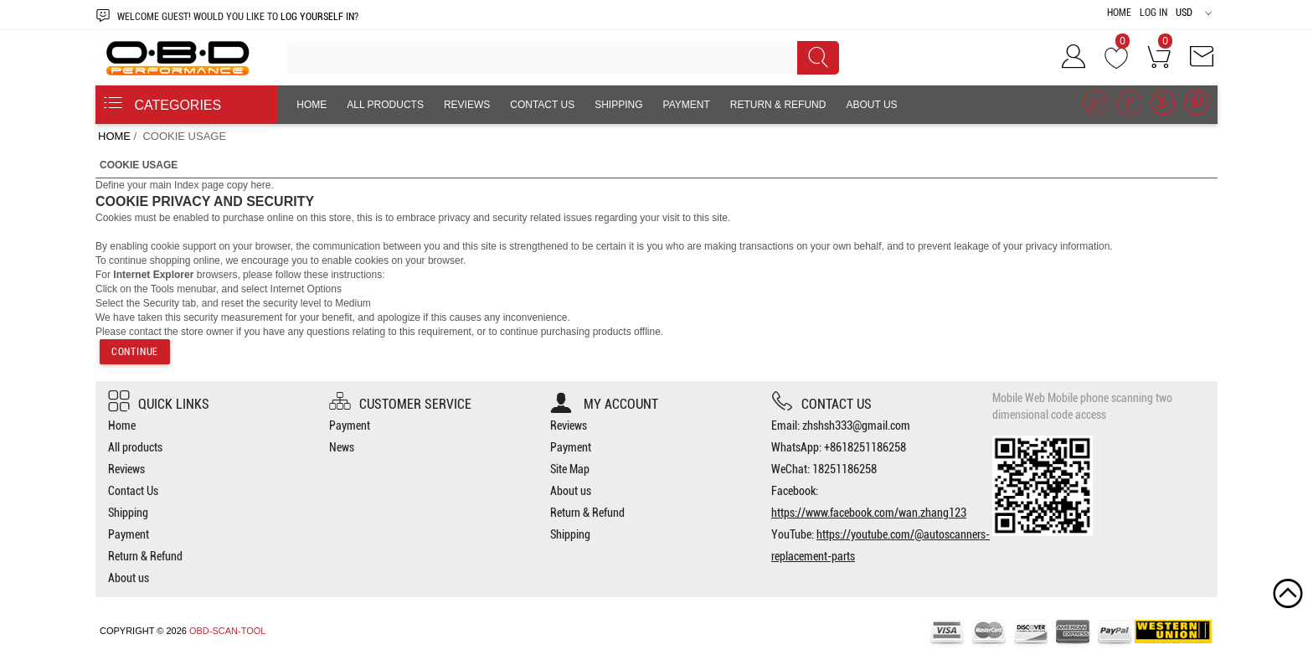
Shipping (618, 105)
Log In (1153, 12)
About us (871, 105)
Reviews (467, 105)
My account (604, 404)
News (341, 447)
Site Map (570, 469)
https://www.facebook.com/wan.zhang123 (868, 512)
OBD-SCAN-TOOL (227, 631)
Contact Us (542, 105)
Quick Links (158, 404)
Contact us (821, 404)
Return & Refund (778, 105)
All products (385, 105)
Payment (686, 105)
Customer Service (400, 404)
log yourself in (317, 17)
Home (1119, 12)
